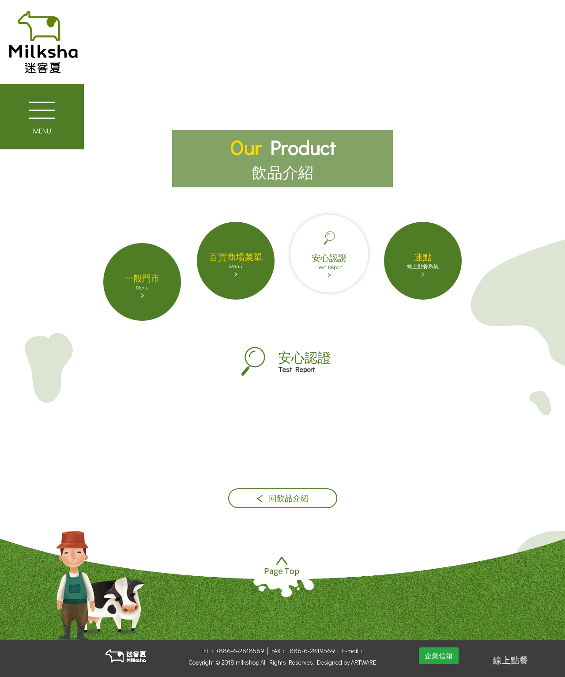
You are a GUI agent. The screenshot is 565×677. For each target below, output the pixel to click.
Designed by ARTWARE (346, 662)
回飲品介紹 (283, 498)
